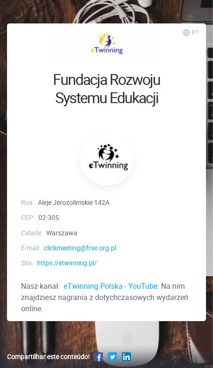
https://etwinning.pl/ (67, 262)
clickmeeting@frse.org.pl (80, 247)
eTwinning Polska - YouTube (109, 286)
